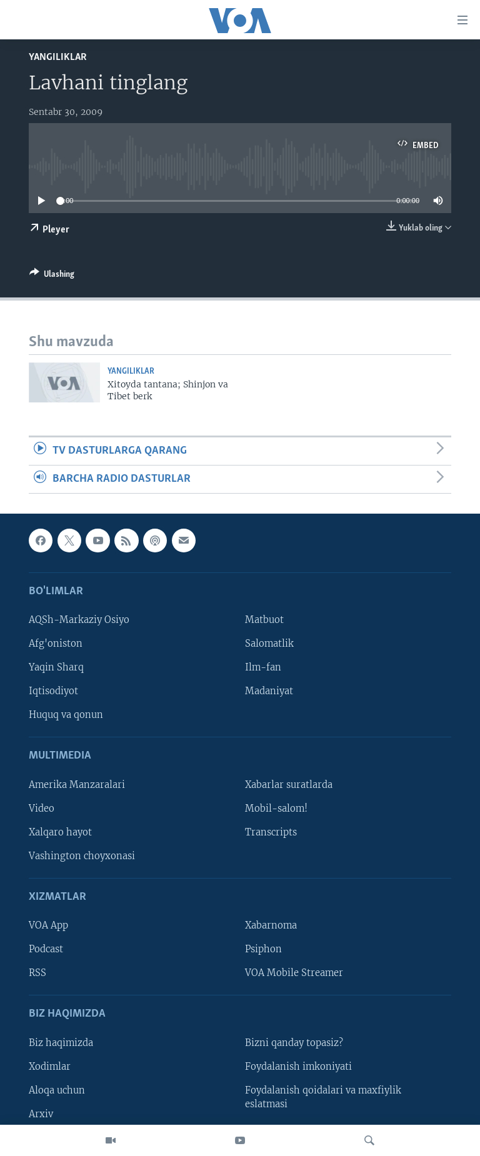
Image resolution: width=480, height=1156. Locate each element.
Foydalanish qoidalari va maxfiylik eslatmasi (323, 1097)
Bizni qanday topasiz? (294, 1043)
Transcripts (271, 832)
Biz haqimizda (61, 1043)
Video (41, 808)
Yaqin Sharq (56, 668)
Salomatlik (269, 644)
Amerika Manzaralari (77, 784)
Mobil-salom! (276, 808)
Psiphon (263, 949)
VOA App (48, 926)
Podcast (46, 949)
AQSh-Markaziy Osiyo (79, 620)
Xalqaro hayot (60, 832)
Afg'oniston (55, 644)
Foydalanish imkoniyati (298, 1066)
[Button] (51, 276)
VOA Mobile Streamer (294, 973)
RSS (37, 973)
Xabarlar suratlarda (288, 784)
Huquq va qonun (66, 715)
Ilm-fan (263, 668)
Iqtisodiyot (53, 691)
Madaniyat (269, 691)
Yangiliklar (58, 57)
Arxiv (41, 1114)
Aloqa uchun (57, 1090)
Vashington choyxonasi (82, 856)
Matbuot (264, 620)
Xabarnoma (271, 926)
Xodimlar (50, 1066)
